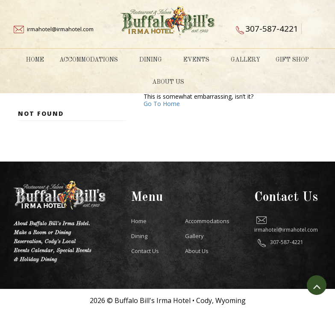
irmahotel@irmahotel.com (60, 29)
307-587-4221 (271, 28)
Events (199, 60)
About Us (171, 82)
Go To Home (162, 104)
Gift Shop (292, 60)
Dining (153, 60)
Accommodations (91, 60)
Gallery (245, 60)
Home (35, 60)
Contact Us (145, 251)
